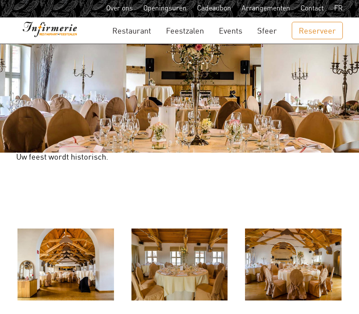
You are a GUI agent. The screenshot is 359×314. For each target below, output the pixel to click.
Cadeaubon (214, 8)
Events (230, 31)
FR (338, 8)
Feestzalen (185, 31)
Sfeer (267, 31)
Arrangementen (266, 8)
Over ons (119, 8)
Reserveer (317, 31)
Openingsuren (164, 8)
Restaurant (131, 31)
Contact (312, 8)
